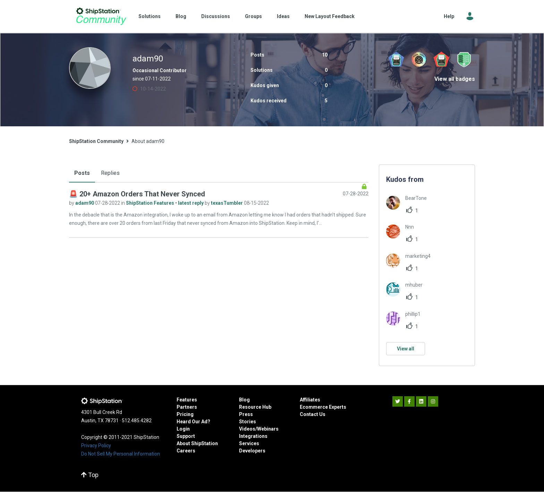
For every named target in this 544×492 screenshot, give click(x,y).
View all (405, 348)
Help (449, 16)
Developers (252, 450)
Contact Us (312, 414)
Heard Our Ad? (193, 421)
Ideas (283, 16)
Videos (247, 429)
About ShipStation (197, 443)
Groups (253, 16)
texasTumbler (227, 203)
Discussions (215, 16)
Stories (247, 421)
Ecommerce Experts (323, 407)
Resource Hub (255, 407)
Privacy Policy (96, 445)
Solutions (149, 16)
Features (187, 399)
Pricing (185, 414)
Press (246, 414)
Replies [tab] (110, 173)
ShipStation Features (150, 203)
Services (249, 443)
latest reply (191, 203)
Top (90, 474)
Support (186, 436)
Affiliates (310, 399)
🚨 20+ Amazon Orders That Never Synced (137, 194)
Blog (181, 16)
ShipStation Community (101, 16)
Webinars (268, 429)
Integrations (253, 436)
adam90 (85, 203)
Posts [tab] (82, 173)
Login (183, 429)
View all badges (454, 79)
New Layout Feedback (330, 16)
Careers (186, 450)
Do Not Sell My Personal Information (120, 454)
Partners (187, 407)
